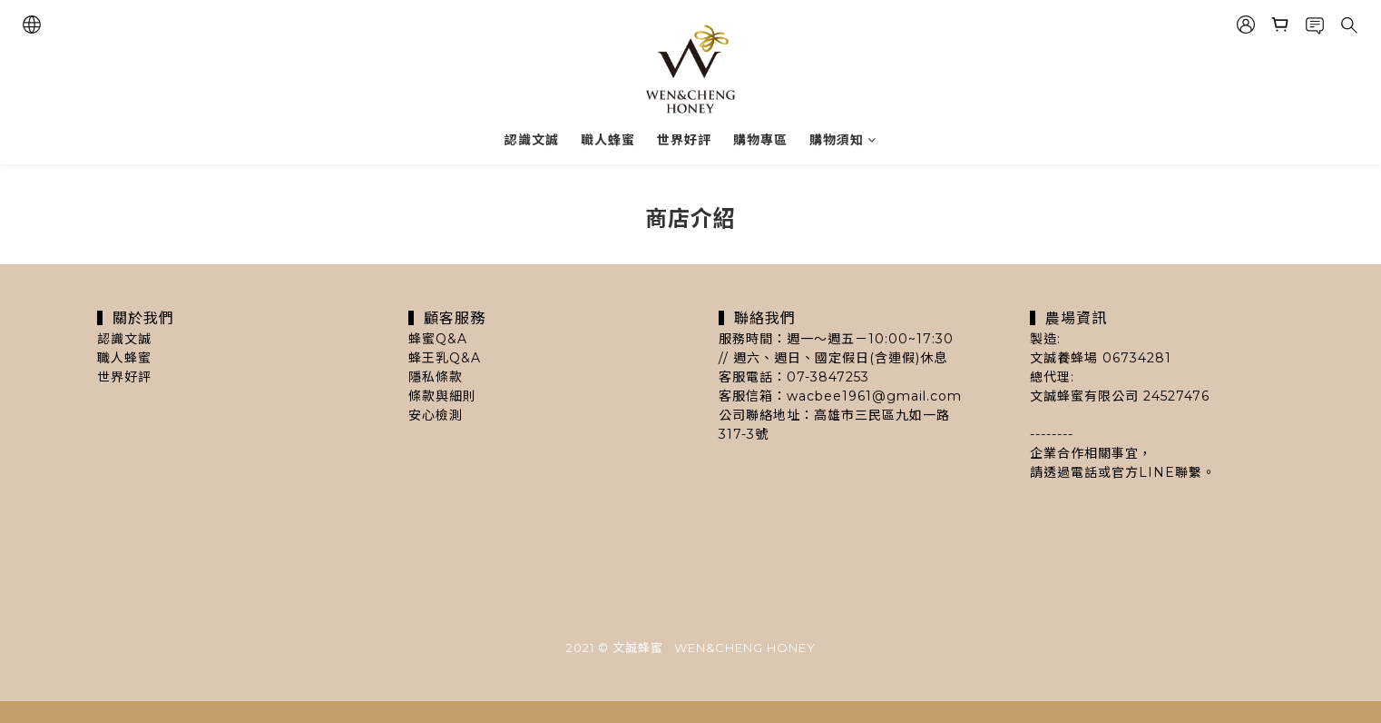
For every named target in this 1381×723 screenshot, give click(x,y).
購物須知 (843, 140)
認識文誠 (531, 140)
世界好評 (684, 140)
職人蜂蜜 (608, 140)
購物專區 (760, 140)
